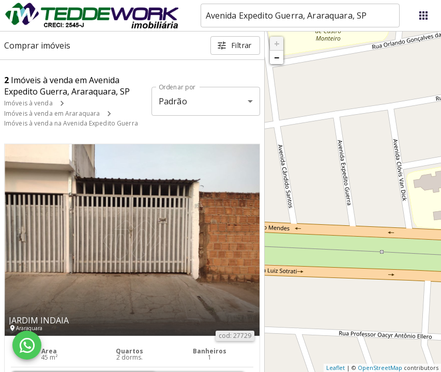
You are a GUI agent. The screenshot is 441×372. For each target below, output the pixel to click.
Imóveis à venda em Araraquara (52, 113)
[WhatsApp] (26, 345)
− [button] (276, 57)
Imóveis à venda (28, 103)
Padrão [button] (173, 101)
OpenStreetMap (380, 367)
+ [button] (277, 43)
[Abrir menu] (423, 15)
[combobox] (300, 15)
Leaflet (335, 367)
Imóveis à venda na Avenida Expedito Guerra (71, 123)
